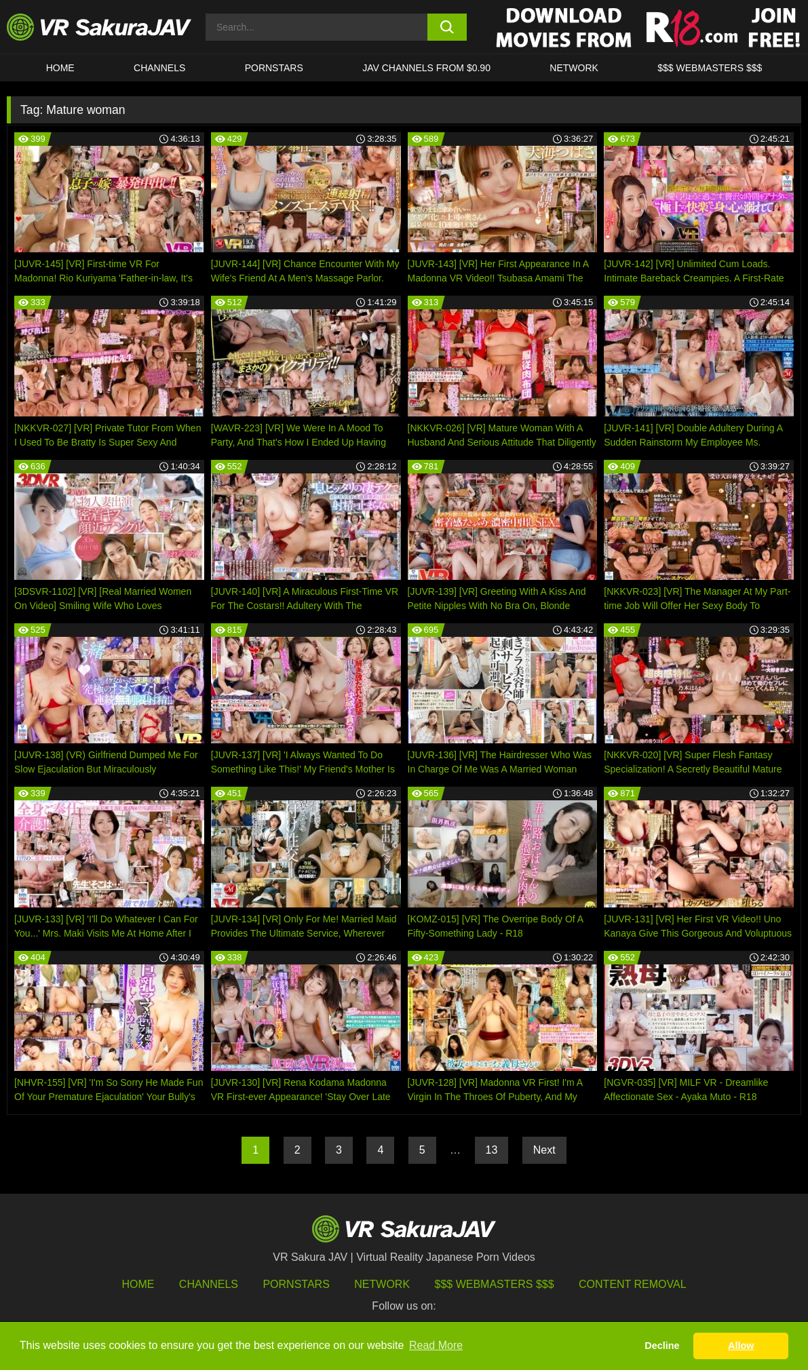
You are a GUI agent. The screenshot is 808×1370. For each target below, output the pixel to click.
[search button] (447, 27)
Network (574, 67)
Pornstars (274, 67)
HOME (60, 67)
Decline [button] (662, 1345)
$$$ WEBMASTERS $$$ (709, 67)
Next (544, 1150)
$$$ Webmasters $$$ (494, 1284)
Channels (159, 67)
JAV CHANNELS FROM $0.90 (426, 67)
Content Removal (633, 1284)
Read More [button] (436, 1345)
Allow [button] (741, 1345)
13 (492, 1150)
